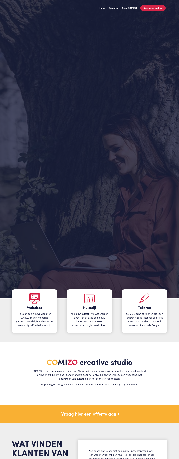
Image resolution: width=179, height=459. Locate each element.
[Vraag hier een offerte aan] (89, 414)
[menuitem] (102, 8)
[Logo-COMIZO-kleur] (31, 8)
